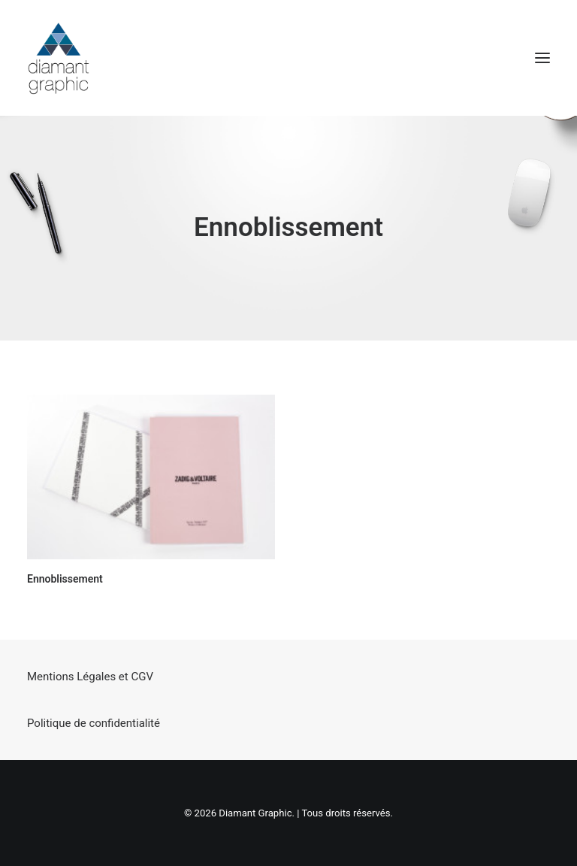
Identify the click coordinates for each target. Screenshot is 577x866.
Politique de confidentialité (93, 723)
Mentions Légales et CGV (90, 676)
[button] (542, 58)
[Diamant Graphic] (58, 57)
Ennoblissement (65, 579)
